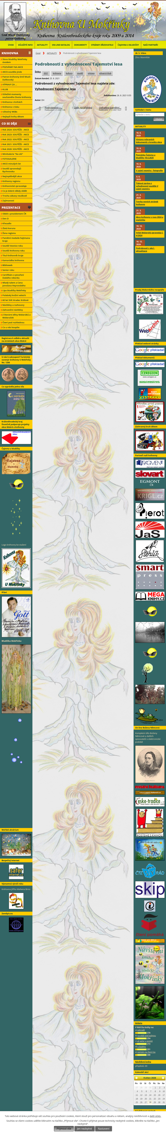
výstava (91, 73)
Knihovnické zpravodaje (14, 186)
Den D (5, 218)
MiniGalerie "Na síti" (12, 153)
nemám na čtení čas (146, 1052)
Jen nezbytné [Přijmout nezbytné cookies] (84, 1128)
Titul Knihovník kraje (12, 255)
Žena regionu (9, 233)
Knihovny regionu (11, 181)
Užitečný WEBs (9, 111)
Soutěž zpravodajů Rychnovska (11, 170)
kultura (69, 73)
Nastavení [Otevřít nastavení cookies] (103, 1128)
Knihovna (10, 53)
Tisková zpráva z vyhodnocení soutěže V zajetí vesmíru (147, 186)
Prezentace (11, 207)
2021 (46, 73)
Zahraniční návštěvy (12, 309)
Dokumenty (80, 45)
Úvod (11, 45)
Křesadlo (6, 223)
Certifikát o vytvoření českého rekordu (13, 276)
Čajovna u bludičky (128, 45)
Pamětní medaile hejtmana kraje (16, 239)
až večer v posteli (145, 1041)
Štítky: (38, 71)
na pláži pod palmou (146, 1035)
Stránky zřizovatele (102, 45)
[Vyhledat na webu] (149, 114)
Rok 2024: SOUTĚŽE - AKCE (15, 129)
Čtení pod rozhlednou (13, 322)
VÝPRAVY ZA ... (9, 84)
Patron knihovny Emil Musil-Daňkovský (16, 78)
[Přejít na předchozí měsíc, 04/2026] (136, 1078)
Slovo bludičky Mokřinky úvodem (14, 61)
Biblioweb (7, 265)
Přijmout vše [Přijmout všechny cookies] (64, 1128)
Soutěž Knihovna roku (13, 250)
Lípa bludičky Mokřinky (14, 290)
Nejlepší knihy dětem (13, 116)
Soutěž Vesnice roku (12, 245)
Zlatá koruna (8, 228)
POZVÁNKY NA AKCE (12, 67)
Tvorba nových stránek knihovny (147, 203)
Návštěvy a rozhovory (13, 305)
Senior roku (8, 270)
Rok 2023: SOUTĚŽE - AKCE (15, 134)
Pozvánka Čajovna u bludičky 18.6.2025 (145, 156)
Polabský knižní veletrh (14, 295)
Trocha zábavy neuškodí (14, 195)
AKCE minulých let (11, 163)
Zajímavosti (8, 200)
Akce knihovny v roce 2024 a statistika (149, 218)
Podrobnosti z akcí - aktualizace (145, 249)
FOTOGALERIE (9, 158)
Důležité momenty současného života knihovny (16, 96)
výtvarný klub (105, 73)
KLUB (5, 89)
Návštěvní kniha (143, 1061)
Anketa (138, 1023)
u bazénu (141, 1046)
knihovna (57, 73)
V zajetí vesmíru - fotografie (149, 170)
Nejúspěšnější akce (12, 176)
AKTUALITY (42, 45)
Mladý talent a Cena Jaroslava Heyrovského (14, 284)
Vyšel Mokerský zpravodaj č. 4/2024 (149, 234)
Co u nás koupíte (10, 327)
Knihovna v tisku (10, 106)
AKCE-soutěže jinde (12, 71)
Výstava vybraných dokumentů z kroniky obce (149, 141)
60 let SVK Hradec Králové (15, 300)
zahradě (141, 1030)
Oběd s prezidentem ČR (14, 213)
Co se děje (9, 123)
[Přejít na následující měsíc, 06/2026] (163, 1078)
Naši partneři (150, 45)
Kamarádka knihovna (13, 260)
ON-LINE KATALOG (61, 45)
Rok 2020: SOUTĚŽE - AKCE (15, 149)
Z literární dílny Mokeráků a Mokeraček (16, 316)
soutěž (80, 73)
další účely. (155, 1116)
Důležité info (25, 45)
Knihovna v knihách (12, 102)
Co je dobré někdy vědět (14, 190)
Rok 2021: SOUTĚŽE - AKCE (15, 144)
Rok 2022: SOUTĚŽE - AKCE (15, 139)
